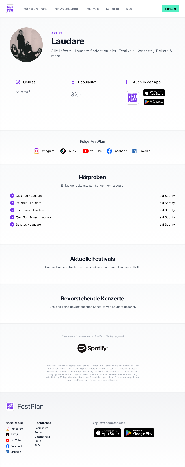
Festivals (93, 8)
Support (39, 432)
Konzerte (112, 8)
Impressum (41, 427)
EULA (38, 440)
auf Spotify (167, 195)
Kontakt (170, 8)
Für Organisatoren (67, 8)
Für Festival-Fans (35, 8)
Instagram (14, 429)
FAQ (37, 445)
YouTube (13, 440)
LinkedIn (13, 452)
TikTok (12, 434)
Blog (129, 8)
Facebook (14, 446)
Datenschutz (42, 436)
